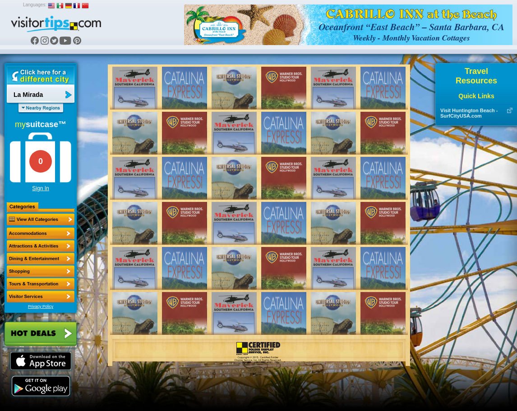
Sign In (40, 188)
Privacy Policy (40, 306)
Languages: (34, 4)
